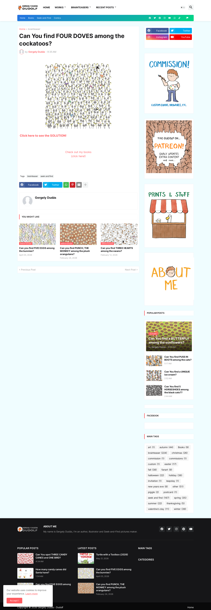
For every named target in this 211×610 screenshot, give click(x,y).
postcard (170, 492)
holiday (175, 475)
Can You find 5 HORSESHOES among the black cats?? (176, 389)
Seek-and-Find (44, 18)
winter (180, 509)
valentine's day (158, 509)
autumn (166, 447)
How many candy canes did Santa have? (51, 571)
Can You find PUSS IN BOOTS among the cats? (178, 358)
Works (59, 7)
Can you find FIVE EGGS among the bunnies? (37, 249)
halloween (156, 475)
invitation (155, 481)
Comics (57, 18)
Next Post (130, 269)
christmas (180, 453)
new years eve (158, 486)
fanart (167, 469)
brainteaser (34, 29)
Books (31, 18)
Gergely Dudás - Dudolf (50, 607)
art (151, 447)
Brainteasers (80, 7)
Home (46, 7)
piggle (153, 492)
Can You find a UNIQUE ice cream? (177, 373)
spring (180, 497)
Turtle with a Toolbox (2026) (112, 554)
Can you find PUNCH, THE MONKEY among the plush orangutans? (75, 251)
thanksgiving (176, 503)
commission (156, 458)
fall (152, 469)
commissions (178, 458)
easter (170, 464)
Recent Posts (105, 7)
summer (155, 503)
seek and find (47, 176)
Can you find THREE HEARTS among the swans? (117, 249)
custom (154, 464)
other (178, 486)
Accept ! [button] (14, 600)
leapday (172, 481)
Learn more (31, 593)
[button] (183, 7)
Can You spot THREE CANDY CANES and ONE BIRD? (51, 556)
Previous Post (28, 269)
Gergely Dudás (45, 197)
